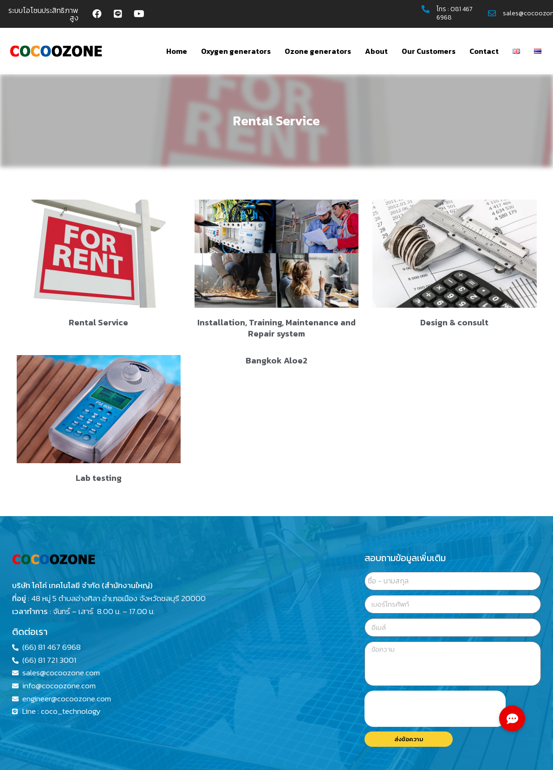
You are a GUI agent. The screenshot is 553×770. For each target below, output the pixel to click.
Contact (484, 51)
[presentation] (435, 709)
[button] (512, 718)
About (376, 51)
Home (176, 51)
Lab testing (99, 478)
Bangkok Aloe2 (276, 360)
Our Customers (428, 51)
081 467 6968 (454, 13)
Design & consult (454, 322)
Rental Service (98, 322)
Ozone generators (318, 51)
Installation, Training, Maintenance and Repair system (276, 327)
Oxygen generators (236, 51)
